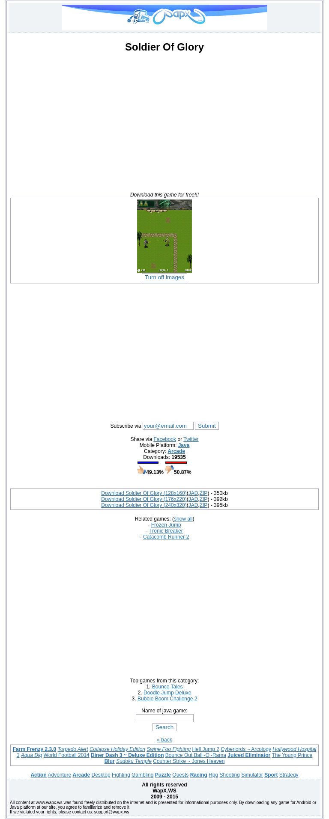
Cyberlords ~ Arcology (246, 749)
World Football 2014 (67, 755)
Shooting (229, 775)
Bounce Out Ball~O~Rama (195, 755)
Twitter (190, 439)
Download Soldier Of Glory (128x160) (143, 493)
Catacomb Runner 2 (166, 537)
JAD (193, 493)
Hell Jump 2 (205, 749)
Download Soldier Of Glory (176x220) (143, 499)
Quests (180, 775)
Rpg (213, 775)
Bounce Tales (167, 687)
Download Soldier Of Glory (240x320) (143, 505)
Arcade (176, 451)
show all (183, 519)
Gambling (142, 775)
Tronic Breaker (165, 531)
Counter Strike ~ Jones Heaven (188, 761)
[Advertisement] (164, 120)
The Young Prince (292, 755)
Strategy (289, 775)
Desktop (101, 775)
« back (164, 740)
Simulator (252, 775)
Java (184, 445)
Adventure (59, 775)
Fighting (121, 775)
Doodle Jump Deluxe (167, 693)
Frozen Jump (166, 525)
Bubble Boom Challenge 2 (167, 699)
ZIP (204, 493)
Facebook (164, 439)
